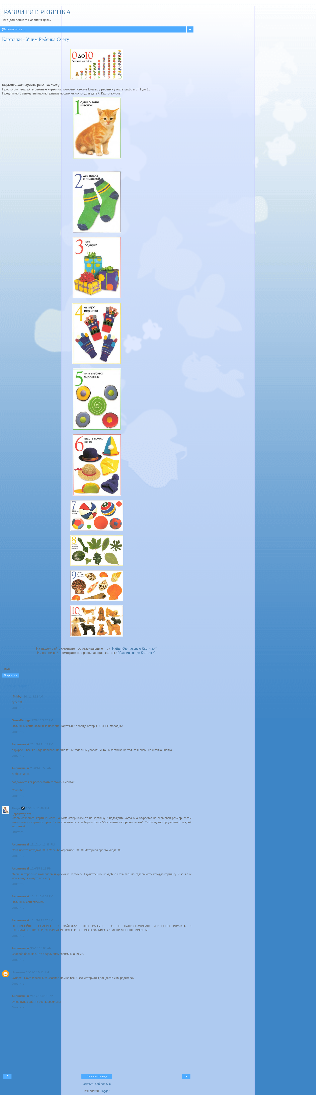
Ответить (18, 707)
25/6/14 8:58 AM (41, 768)
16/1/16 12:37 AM (41, 920)
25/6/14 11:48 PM (37, 808)
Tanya (16, 808)
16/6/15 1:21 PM (41, 868)
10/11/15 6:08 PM (41, 896)
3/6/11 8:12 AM (33, 696)
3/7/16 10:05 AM (41, 948)
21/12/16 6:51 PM (41, 996)
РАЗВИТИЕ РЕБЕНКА (36, 12)
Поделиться (10, 675)
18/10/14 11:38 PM (42, 844)
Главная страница (97, 1076)
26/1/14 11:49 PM (41, 744)
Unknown (18, 972)
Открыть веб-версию (97, 1084)
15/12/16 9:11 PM (37, 972)
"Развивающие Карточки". (137, 652)
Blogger (104, 1091)
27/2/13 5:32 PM (42, 720)
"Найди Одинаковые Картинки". (134, 648)
